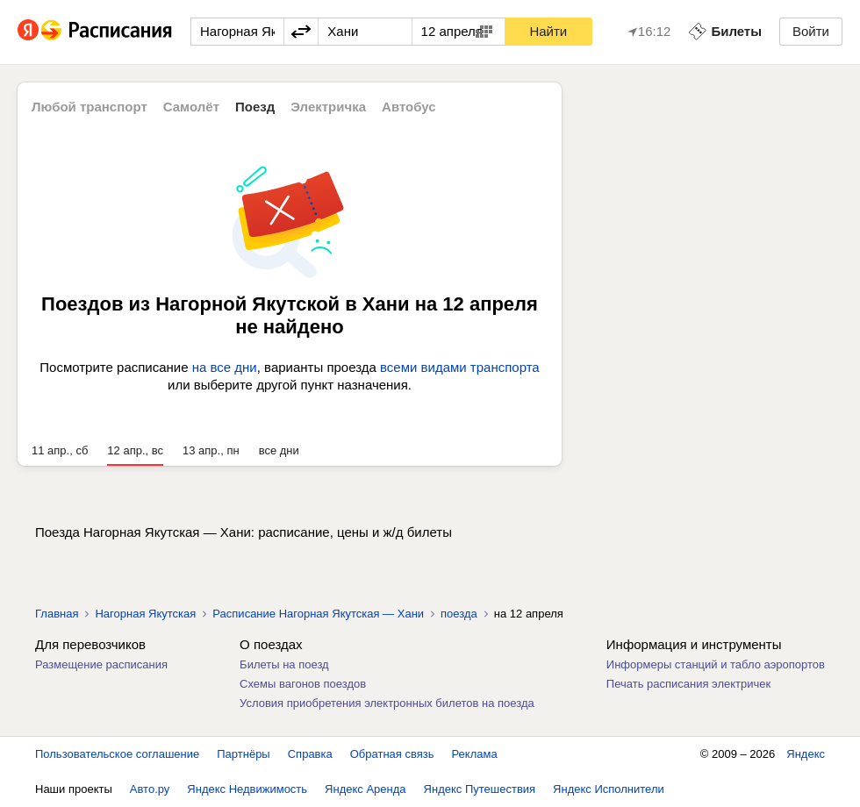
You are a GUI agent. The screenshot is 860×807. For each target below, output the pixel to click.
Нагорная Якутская (145, 613)
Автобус (409, 106)
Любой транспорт (89, 106)
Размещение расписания (101, 664)
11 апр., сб (60, 450)
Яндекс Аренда (365, 789)
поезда (459, 613)
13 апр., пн (211, 450)
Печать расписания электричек (688, 683)
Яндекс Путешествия (480, 789)
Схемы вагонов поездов (303, 683)
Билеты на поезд (284, 664)
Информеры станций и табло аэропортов (715, 664)
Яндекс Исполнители (608, 789)
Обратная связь (392, 754)
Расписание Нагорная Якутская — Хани (318, 613)
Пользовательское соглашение (117, 754)
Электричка (328, 106)
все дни (279, 450)
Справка (310, 754)
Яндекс (805, 754)
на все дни (224, 367)
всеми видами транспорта (460, 367)
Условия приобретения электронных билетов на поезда (387, 703)
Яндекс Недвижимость (247, 789)
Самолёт (191, 106)
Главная (56, 613)
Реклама (475, 754)
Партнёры (243, 754)
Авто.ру (150, 789)
